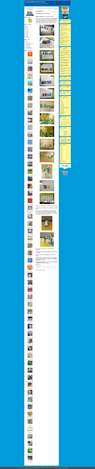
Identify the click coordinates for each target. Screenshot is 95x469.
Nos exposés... (27, 28)
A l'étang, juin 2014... (30, 175)
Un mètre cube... (30, 447)
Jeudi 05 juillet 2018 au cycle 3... (64, 36)
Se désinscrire (65, 132)
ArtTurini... (30, 249)
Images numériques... (30, 271)
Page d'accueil (46, 8)
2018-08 (61, 146)
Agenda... (26, 41)
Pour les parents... (27, 37)
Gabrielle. (61, 70)
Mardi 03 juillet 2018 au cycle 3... (64, 44)
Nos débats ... (27, 27)
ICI (66, 22)
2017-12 (61, 158)
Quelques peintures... (30, 403)
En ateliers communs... (30, 116)
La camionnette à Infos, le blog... (35, 2)
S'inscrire (65, 131)
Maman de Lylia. (62, 64)
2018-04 (61, 152)
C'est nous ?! (30, 425)
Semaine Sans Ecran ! (30, 359)
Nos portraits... (30, 278)
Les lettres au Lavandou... (30, 204)
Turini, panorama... (30, 160)
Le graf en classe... (30, 293)
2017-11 (61, 160)
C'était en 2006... (62, 26)
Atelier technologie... (30, 227)
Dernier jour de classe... (63, 32)
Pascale (61, 50)
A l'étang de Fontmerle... (30, 454)
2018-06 (61, 149)
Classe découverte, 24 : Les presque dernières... (64, 65)
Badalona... (30, 94)
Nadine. (61, 54)
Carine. (61, 57)
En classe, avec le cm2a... (30, 344)
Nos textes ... (27, 34)
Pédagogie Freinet (62, 112)
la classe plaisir (62, 104)
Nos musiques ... (27, 32)
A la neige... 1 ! (30, 322)
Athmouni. (61, 59)
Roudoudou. (61, 62)
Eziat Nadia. (61, 68)
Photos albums (30, 50)
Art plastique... (30, 87)
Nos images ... (27, 29)
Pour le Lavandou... (30, 131)
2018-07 (61, 147)
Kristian (61, 101)
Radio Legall (62, 113)
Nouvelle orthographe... (28, 47)
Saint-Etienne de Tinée (30, 337)
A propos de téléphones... (30, 72)
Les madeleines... (30, 388)
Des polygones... (30, 256)
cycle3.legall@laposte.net (30, 7)
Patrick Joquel (62, 110)
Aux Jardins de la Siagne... (30, 381)
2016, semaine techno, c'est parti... (30, 109)
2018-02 (61, 155)
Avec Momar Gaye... (30, 315)
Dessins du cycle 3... (30, 300)
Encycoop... (61, 88)
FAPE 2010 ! (30, 410)
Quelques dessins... (30, 65)
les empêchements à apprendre (64, 107)
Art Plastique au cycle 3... (30, 234)
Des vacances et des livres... (64, 28)
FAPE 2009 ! (30, 366)
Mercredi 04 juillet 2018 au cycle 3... (65, 40)
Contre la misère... (30, 138)
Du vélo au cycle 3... (30, 182)
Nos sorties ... (27, 33)
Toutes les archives (62, 161)
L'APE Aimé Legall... (63, 93)
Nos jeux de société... (30, 153)
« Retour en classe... (40, 8)
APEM (61, 99)
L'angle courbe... (30, 432)
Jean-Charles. (62, 52)
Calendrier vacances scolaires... (29, 43)
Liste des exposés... (27, 42)
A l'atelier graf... (30, 197)
